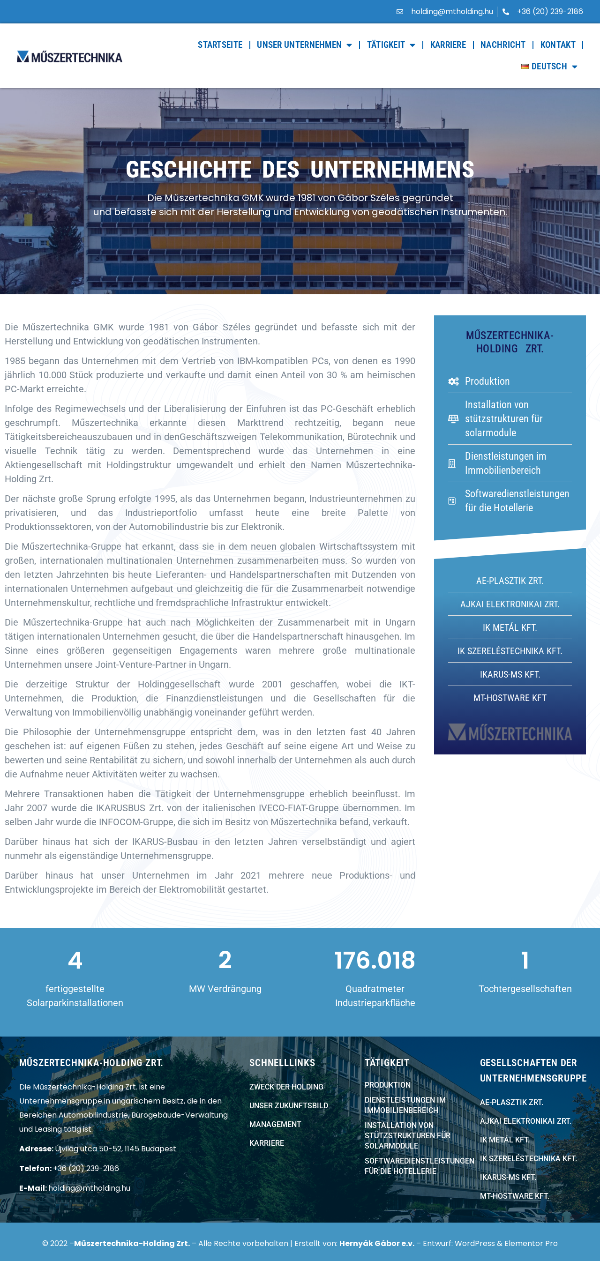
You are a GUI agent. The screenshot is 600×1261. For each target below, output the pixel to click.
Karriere (448, 44)
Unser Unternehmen (304, 45)
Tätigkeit (391, 45)
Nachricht (503, 44)
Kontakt (558, 44)
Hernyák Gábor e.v (375, 1243)
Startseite (220, 44)
